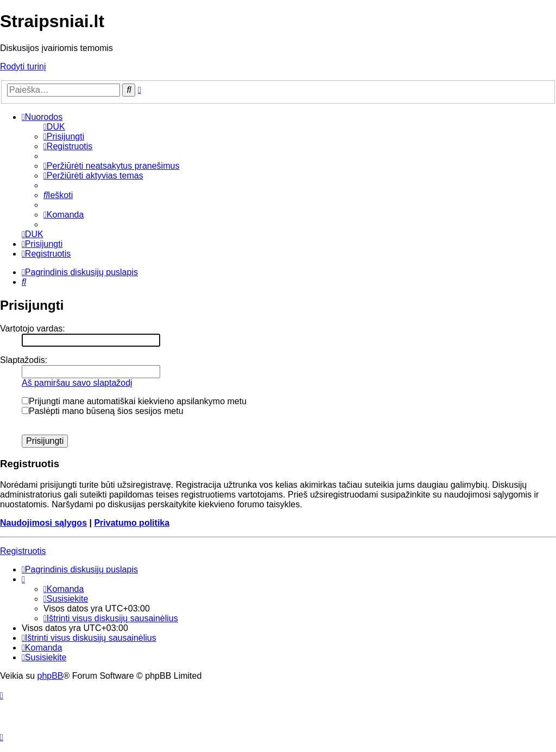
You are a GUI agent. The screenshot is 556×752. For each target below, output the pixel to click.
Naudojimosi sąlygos (43, 522)
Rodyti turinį (23, 66)
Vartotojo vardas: (32, 328)
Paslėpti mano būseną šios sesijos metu (103, 411)
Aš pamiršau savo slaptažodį (77, 382)
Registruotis (23, 551)
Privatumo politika (131, 522)
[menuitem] (54, 126)
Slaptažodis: (23, 360)
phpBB (50, 675)
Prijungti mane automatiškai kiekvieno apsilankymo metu (134, 401)
